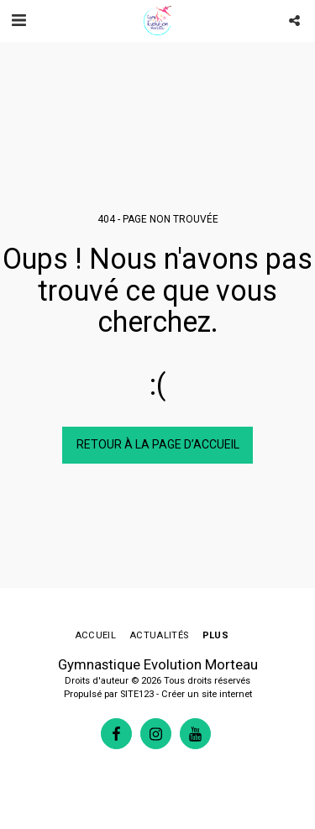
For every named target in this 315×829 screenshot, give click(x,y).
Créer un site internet (206, 694)
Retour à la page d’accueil (157, 444)
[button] (18, 20)
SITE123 (137, 694)
